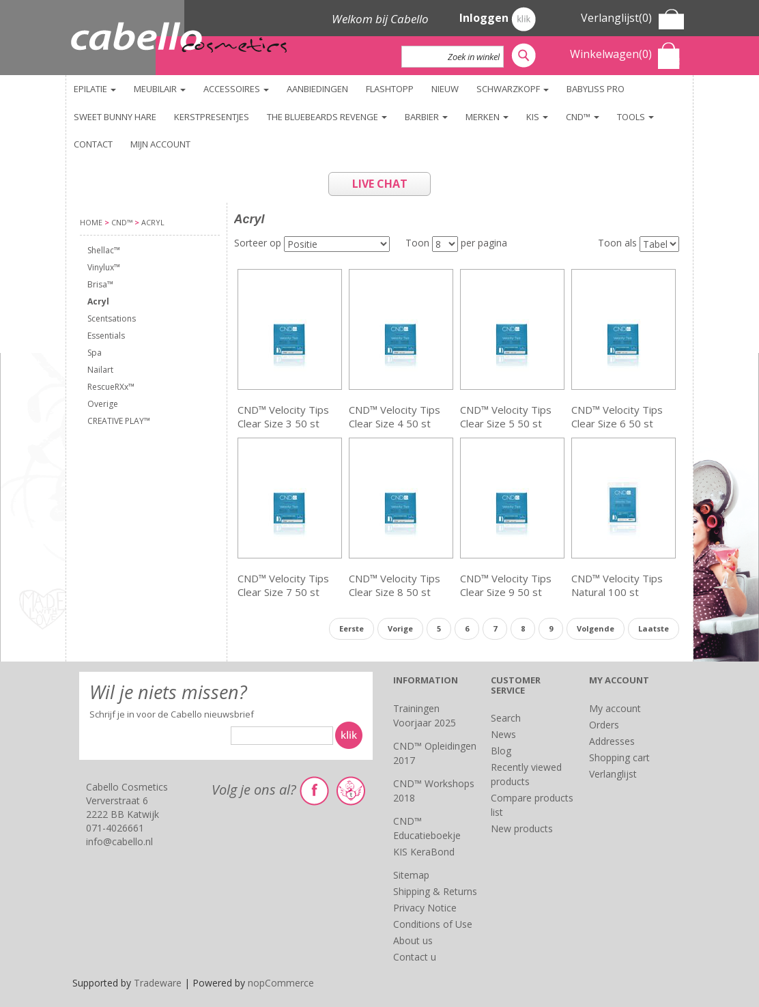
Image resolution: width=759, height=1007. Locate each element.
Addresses (612, 741)
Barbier (426, 117)
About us (413, 940)
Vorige (400, 628)
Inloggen (497, 19)
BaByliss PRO (596, 89)
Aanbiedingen (317, 89)
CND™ (582, 117)
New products (522, 828)
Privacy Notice (425, 907)
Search (506, 717)
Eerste (351, 628)
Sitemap (411, 874)
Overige (102, 404)
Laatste (653, 628)
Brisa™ (100, 284)
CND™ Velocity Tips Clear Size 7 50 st (283, 585)
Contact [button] (93, 144)
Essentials (106, 335)
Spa (94, 352)
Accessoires (236, 89)
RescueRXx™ (110, 387)
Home (91, 222)
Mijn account (160, 144)
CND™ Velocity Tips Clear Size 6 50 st (617, 416)
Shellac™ (103, 250)
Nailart (100, 369)
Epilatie (95, 89)
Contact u (414, 956)
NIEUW (445, 89)
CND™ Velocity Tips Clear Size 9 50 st (506, 585)
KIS (537, 117)
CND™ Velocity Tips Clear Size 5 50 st (506, 416)
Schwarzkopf (512, 89)
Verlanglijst (613, 773)
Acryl (98, 301)
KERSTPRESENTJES (211, 117)
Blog (501, 750)
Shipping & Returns (435, 891)
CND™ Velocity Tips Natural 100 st (617, 585)
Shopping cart (619, 757)
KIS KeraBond (424, 851)
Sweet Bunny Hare (115, 117)
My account (615, 708)
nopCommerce (281, 982)
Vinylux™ (103, 267)
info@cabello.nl (119, 841)
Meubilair (160, 89)
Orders (604, 724)
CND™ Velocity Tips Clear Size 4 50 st (394, 416)
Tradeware (159, 982)
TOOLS (635, 117)
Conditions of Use (432, 924)
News (503, 734)
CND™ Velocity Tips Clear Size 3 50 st (283, 416)
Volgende (595, 628)
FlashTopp (390, 89)
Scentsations (111, 318)
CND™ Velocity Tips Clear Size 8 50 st (394, 585)
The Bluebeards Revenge (327, 117)
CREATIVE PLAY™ (118, 421)
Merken (487, 117)
